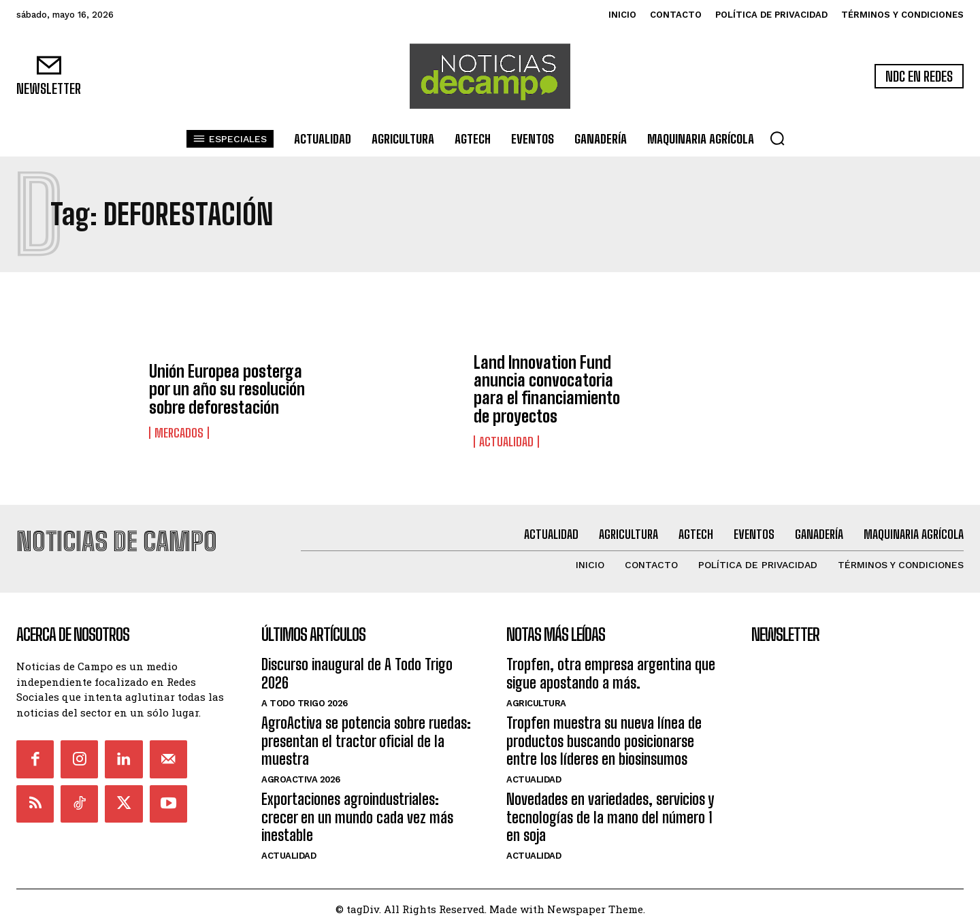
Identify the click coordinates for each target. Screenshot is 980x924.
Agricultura (536, 698)
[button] (777, 138)
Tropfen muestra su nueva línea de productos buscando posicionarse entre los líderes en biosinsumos (604, 736)
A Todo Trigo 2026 (304, 698)
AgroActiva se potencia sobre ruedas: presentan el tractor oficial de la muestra (366, 736)
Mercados (178, 433)
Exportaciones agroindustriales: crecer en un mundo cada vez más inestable (357, 812)
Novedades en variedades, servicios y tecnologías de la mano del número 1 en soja (610, 812)
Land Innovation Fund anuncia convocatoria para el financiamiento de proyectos (547, 389)
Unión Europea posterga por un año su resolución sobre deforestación (227, 389)
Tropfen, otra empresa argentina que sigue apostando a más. (610, 668)
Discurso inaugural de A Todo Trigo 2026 (357, 668)
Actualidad (506, 441)
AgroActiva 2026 (300, 775)
